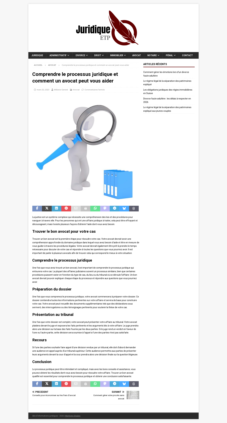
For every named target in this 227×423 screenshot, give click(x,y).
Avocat (136, 55)
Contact (187, 55)
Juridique (37, 55)
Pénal (169, 55)
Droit (97, 55)
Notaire (152, 55)
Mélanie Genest (61, 90)
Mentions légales (72, 416)
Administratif (58, 55)
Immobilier (116, 55)
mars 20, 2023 (43, 90)
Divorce (80, 55)
